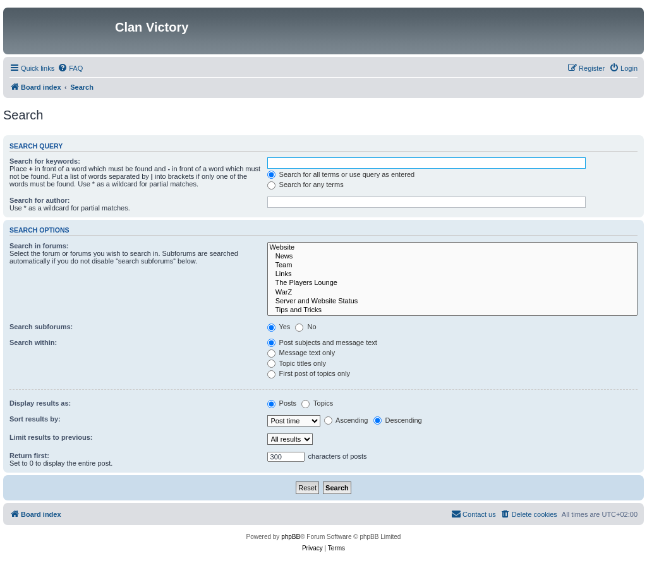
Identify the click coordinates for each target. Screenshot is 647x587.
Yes (279, 326)
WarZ (452, 292)
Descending (397, 420)
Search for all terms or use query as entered (341, 174)
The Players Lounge (452, 283)
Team (452, 265)
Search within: (33, 342)
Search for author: (39, 200)
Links (452, 274)
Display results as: (40, 403)
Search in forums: (39, 246)
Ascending (346, 420)
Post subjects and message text (322, 342)
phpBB (290, 536)
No (305, 326)
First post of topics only (309, 373)
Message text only (301, 352)
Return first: (29, 455)
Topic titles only (296, 363)
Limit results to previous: (50, 437)
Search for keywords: (44, 161)
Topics (317, 403)
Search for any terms (305, 184)
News (452, 256)
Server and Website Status (452, 301)
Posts (282, 403)
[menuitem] (70, 68)
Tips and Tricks (452, 310)
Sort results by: (35, 419)
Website (452, 247)
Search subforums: (41, 326)
